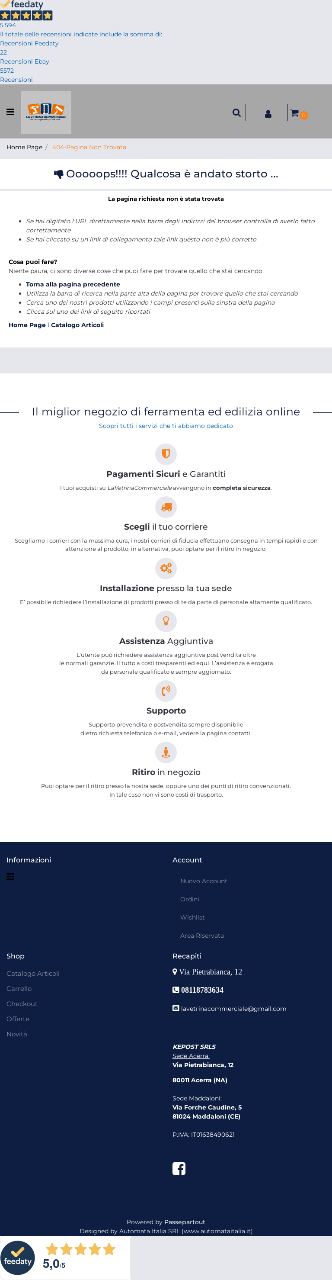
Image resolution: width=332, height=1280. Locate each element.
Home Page (24, 147)
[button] (237, 112)
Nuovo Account (203, 881)
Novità (16, 1034)
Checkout (22, 1004)
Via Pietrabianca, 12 (211, 972)
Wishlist (192, 917)
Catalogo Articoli (77, 325)
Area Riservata (202, 935)
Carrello (19, 988)
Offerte (17, 1019)
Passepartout (184, 1222)
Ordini (189, 899)
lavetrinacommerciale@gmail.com (234, 1009)
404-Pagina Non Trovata (89, 147)
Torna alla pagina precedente (73, 284)
